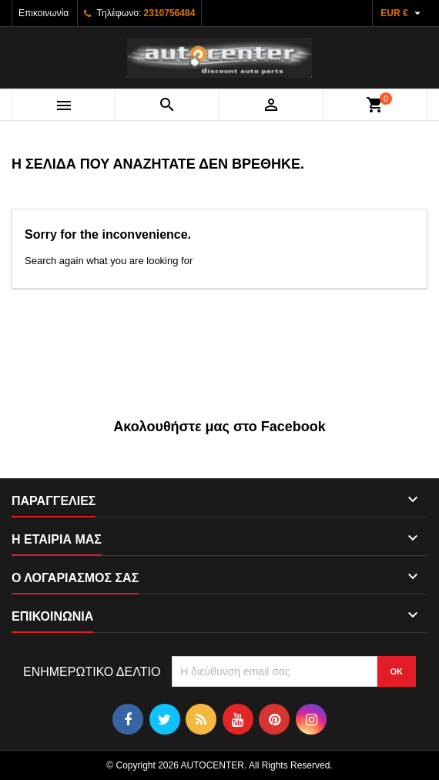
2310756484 (170, 13)
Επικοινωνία (43, 13)
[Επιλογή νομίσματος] (402, 13)
